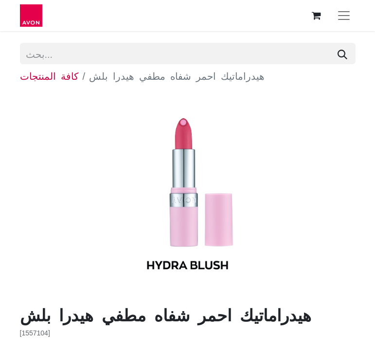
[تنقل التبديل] (344, 15)
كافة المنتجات (49, 75)
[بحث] (342, 53)
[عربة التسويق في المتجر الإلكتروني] (316, 15)
